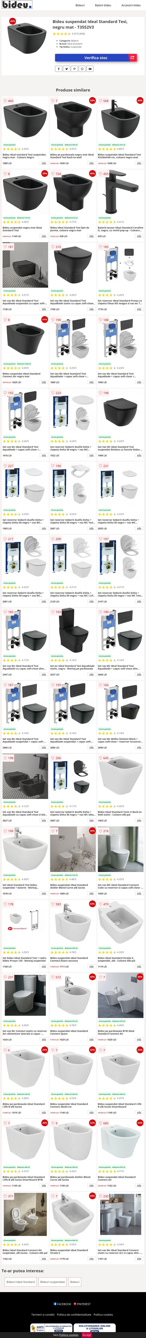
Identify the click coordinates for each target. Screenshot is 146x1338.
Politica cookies (103, 1314)
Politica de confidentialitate (74, 1314)
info (44, 162)
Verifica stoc (110, 57)
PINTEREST (82, 1304)
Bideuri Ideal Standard (20, 1282)
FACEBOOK (62, 1304)
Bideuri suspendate (52, 1282)
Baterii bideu (103, 5)
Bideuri (80, 5)
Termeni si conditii (43, 1314)
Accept (87, 1335)
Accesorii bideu (131, 5)
